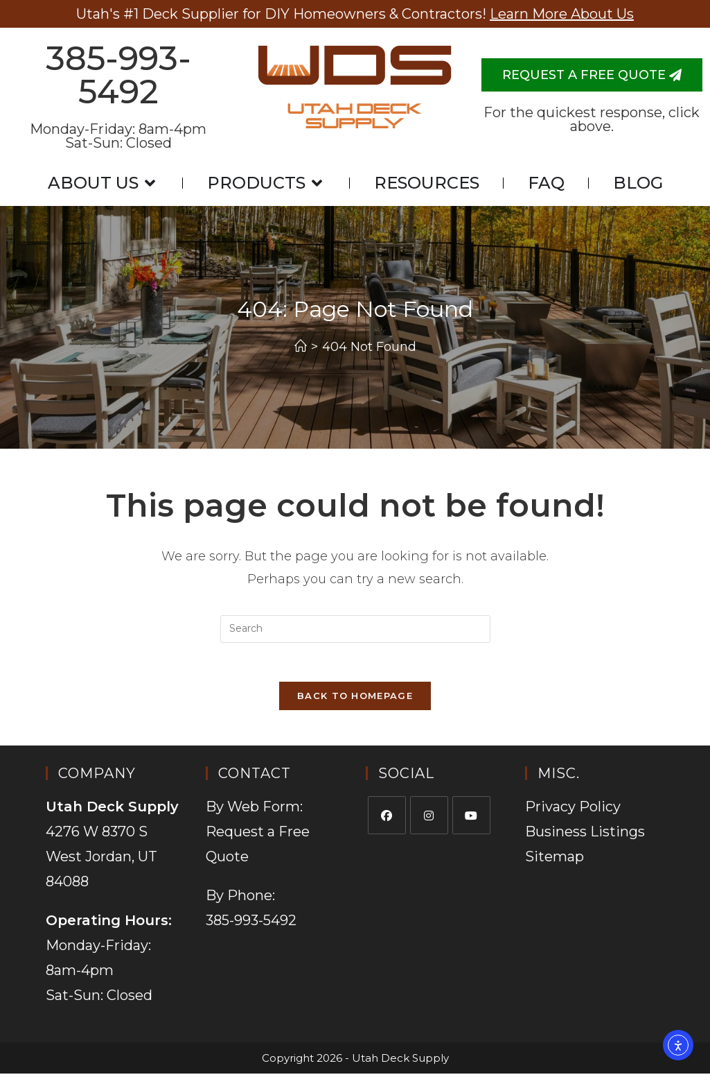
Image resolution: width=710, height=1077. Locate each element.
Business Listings (585, 835)
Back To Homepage (355, 699)
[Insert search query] (355, 629)
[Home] (300, 346)
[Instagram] (429, 819)
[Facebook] (387, 819)
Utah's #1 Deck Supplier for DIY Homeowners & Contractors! (355, 14)
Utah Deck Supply (354, 116)
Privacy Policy (573, 810)
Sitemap (554, 860)
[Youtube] (471, 819)
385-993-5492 (118, 75)
